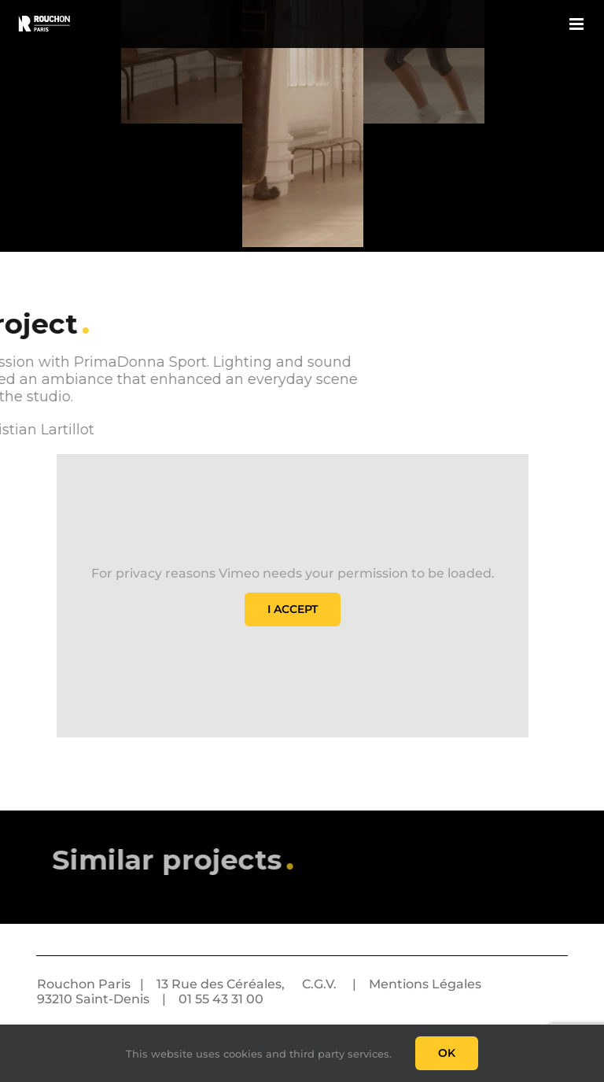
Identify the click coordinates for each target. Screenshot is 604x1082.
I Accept (292, 609)
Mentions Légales (425, 984)
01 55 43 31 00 (221, 999)
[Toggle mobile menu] (577, 24)
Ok (446, 1053)
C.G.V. (319, 984)
